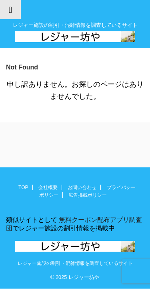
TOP (23, 187)
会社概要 (48, 187)
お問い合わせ (82, 187)
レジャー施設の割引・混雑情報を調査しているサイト (75, 263)
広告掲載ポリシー (87, 195)
